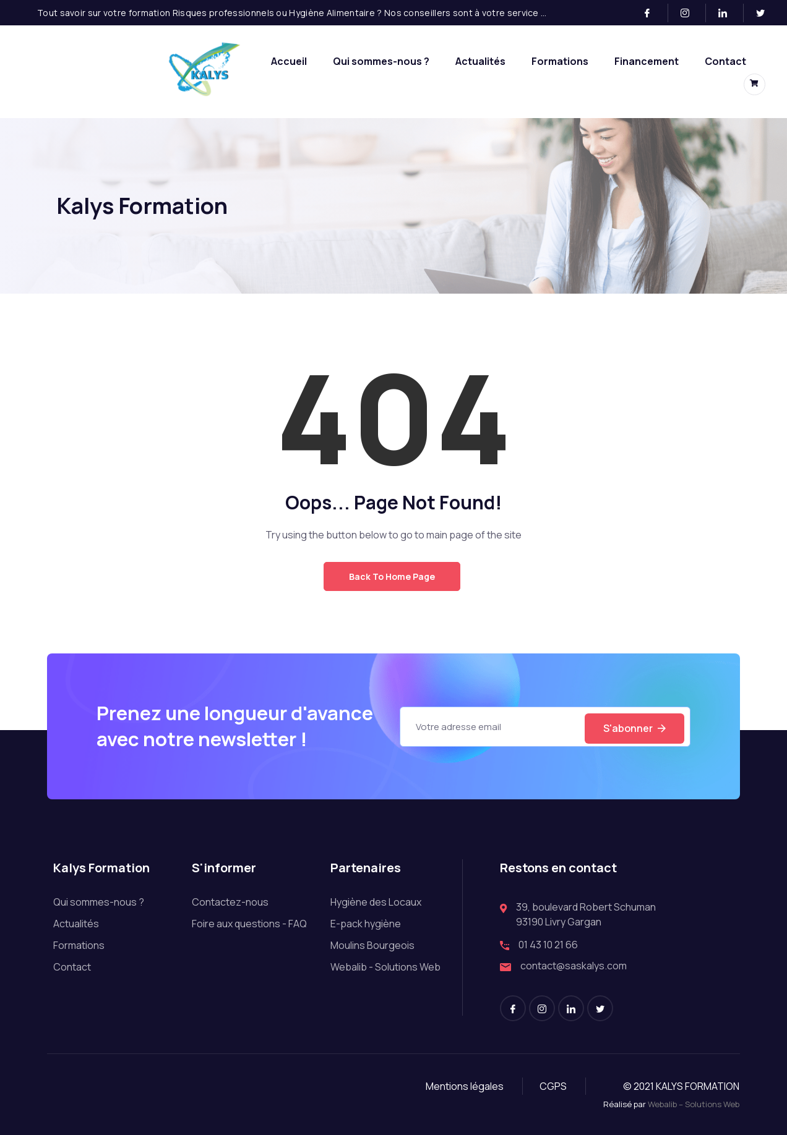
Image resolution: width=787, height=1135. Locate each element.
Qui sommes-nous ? (381, 61)
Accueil (289, 61)
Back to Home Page (392, 576)
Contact (725, 61)
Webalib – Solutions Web (693, 1104)
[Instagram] (690, 13)
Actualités (480, 61)
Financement (646, 61)
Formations (559, 61)
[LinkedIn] (728, 13)
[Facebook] (652, 13)
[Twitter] (765, 13)
